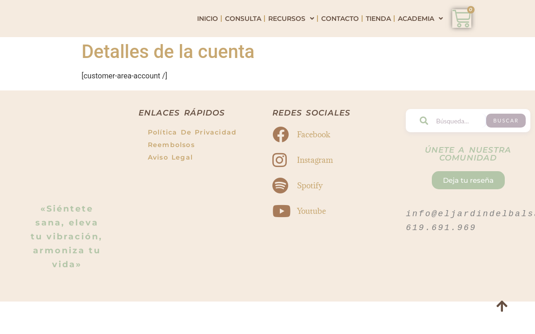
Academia (420, 26)
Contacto (340, 26)
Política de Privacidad (192, 147)
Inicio (207, 26)
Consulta (243, 26)
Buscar (511, 136)
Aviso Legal (170, 172)
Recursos (291, 26)
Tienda (378, 26)
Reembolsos (171, 160)
